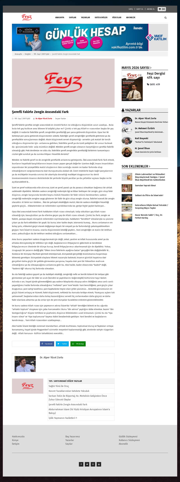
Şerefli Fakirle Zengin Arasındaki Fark (68, 404)
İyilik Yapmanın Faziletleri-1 (63, 418)
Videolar (116, 17)
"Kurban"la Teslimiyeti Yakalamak (148, 142)
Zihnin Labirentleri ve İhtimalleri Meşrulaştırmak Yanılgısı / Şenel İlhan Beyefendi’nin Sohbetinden (150, 177)
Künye (15, 440)
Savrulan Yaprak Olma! (145, 185)
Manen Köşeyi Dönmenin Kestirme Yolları (151, 122)
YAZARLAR (132, 110)
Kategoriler (101, 17)
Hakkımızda (18, 436)
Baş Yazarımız (72, 436)
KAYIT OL (140, 9)
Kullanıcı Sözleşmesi (129, 440)
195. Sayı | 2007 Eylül (41, 54)
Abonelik (123, 444)
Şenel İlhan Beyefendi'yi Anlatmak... (149, 132)
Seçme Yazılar (60, 119)
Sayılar (72, 17)
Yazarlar (85, 17)
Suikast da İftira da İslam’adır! (149, 195)
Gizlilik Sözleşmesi (128, 436)
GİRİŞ (131, 9)
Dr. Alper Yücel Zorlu (44, 119)
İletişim (15, 444)
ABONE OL (151, 9)
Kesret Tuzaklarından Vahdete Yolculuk (69, 391)
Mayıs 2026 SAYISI (135, 68)
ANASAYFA (59, 17)
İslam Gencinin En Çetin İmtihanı (148, 152)
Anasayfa (18, 54)
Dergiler (28, 54)
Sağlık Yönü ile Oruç (59, 386)
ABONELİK (130, 17)
